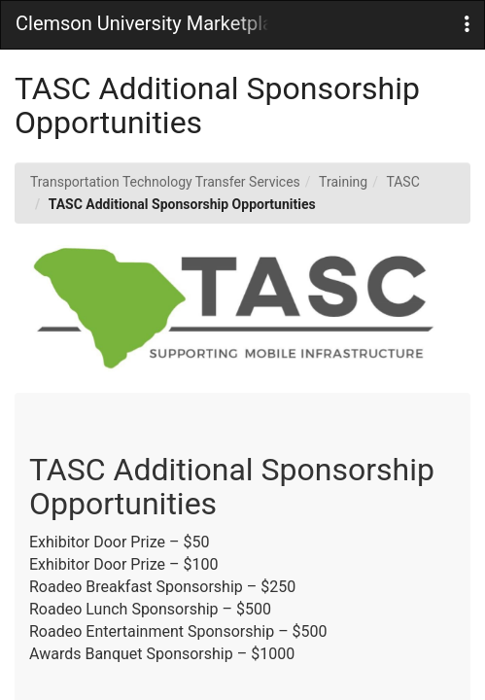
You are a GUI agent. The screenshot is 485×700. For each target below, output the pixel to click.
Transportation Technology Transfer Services (165, 182)
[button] (467, 25)
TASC (402, 182)
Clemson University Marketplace (142, 23)
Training (343, 182)
